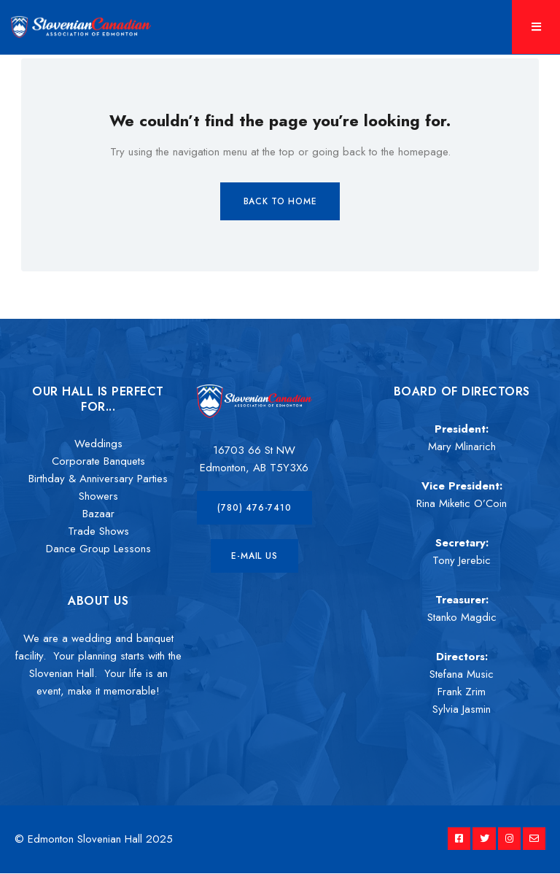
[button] (254, 508)
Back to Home (280, 201)
